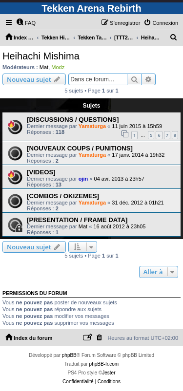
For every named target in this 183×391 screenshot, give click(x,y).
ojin (83, 179)
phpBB (69, 355)
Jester (108, 372)
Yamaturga (92, 126)
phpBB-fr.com (104, 364)
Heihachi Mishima (41, 56)
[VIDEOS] (41, 172)
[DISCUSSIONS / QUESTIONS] (73, 119)
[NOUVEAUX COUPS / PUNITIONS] (80, 148)
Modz (57, 67)
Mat (44, 67)
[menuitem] (26, 23)
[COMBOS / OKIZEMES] (63, 196)
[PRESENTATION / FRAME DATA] (77, 219)
